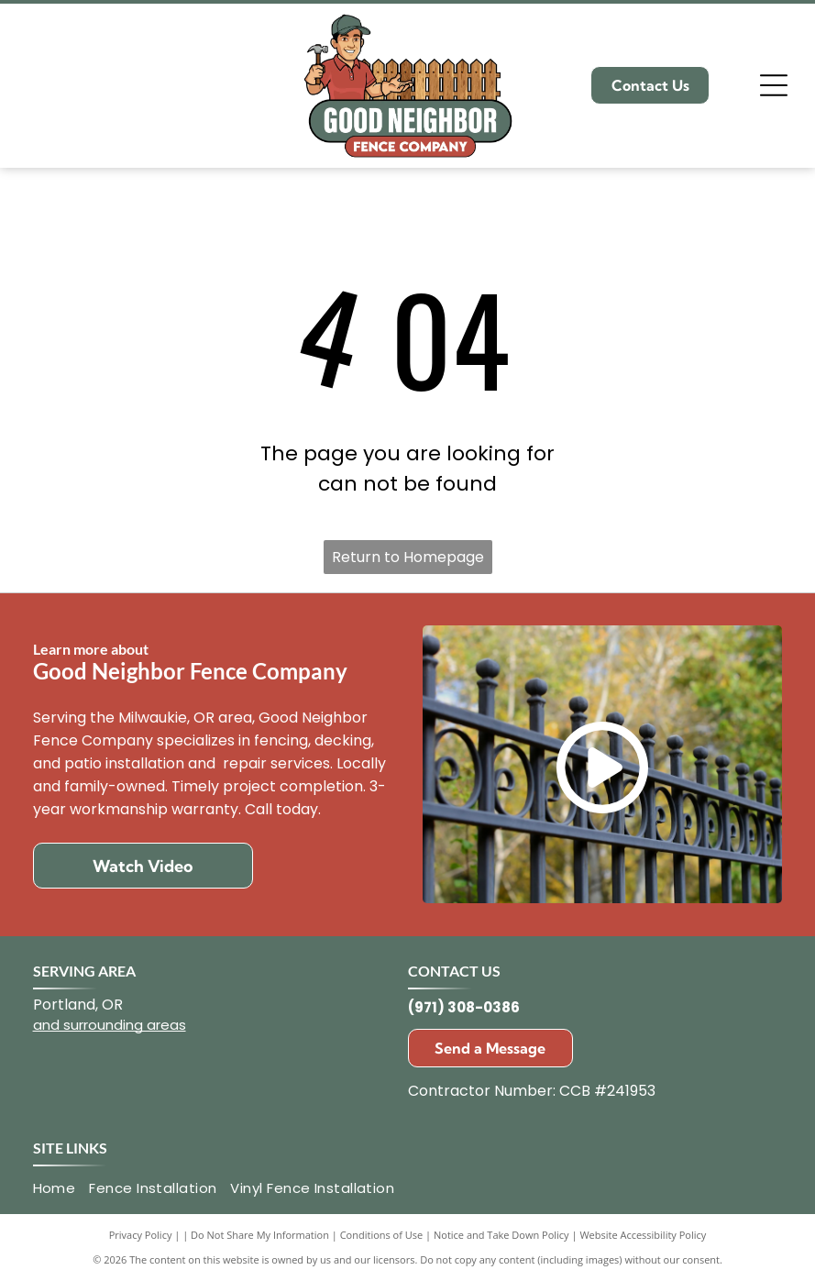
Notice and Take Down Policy (501, 1235)
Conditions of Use (382, 1235)
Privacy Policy (140, 1235)
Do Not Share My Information (260, 1235)
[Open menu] (773, 85)
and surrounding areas (109, 1024)
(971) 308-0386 (464, 1007)
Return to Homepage (408, 557)
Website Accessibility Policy (642, 1235)
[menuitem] (61, 1189)
